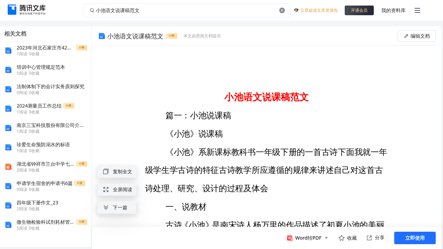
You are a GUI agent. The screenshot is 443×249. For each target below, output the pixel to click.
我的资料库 (393, 10)
